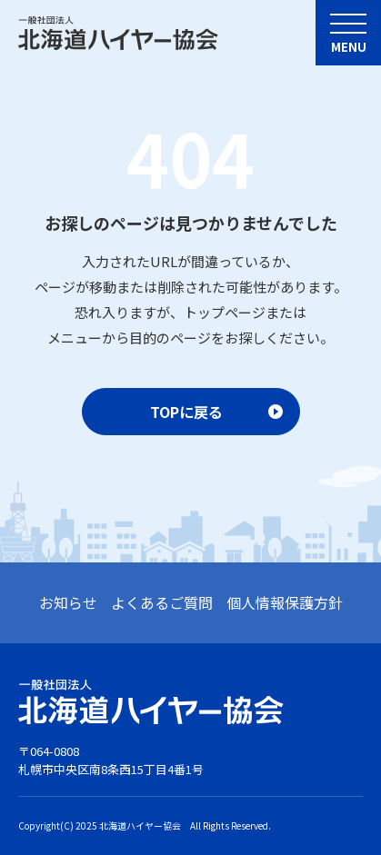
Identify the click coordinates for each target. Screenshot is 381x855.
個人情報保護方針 (284, 602)
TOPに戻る (186, 412)
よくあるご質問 (162, 602)
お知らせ (68, 602)
